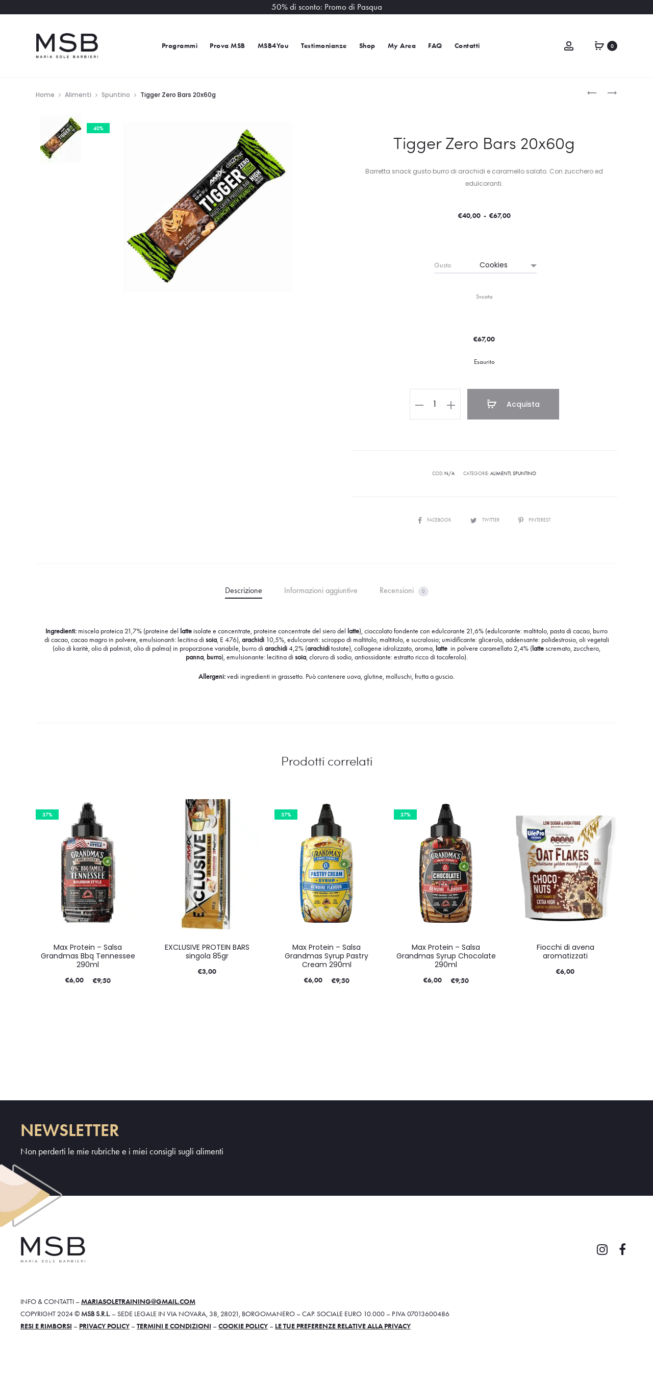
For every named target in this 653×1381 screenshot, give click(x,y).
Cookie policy (243, 1325)
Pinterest (534, 519)
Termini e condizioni (174, 1325)
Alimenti (78, 94)
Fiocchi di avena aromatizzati (565, 951)
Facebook (435, 519)
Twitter (485, 519)
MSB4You (273, 45)
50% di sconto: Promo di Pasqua (326, 7)
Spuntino (116, 94)
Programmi (180, 45)
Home (45, 94)
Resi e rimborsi (46, 1325)
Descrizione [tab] (243, 590)
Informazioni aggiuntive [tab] (321, 590)
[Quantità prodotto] (435, 404)
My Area (402, 45)
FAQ (435, 45)
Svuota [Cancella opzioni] (484, 296)
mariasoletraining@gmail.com (138, 1301)
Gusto (442, 264)
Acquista (513, 404)
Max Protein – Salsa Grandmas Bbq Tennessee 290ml (88, 956)
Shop (367, 45)
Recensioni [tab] (404, 591)
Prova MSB (227, 45)
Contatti (467, 45)
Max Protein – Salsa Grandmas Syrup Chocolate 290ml (446, 956)
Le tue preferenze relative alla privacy (343, 1325)
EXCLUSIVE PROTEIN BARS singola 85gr (207, 951)
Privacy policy (104, 1325)
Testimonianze (324, 45)
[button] (419, 404)
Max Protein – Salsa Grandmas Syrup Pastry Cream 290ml (326, 956)
